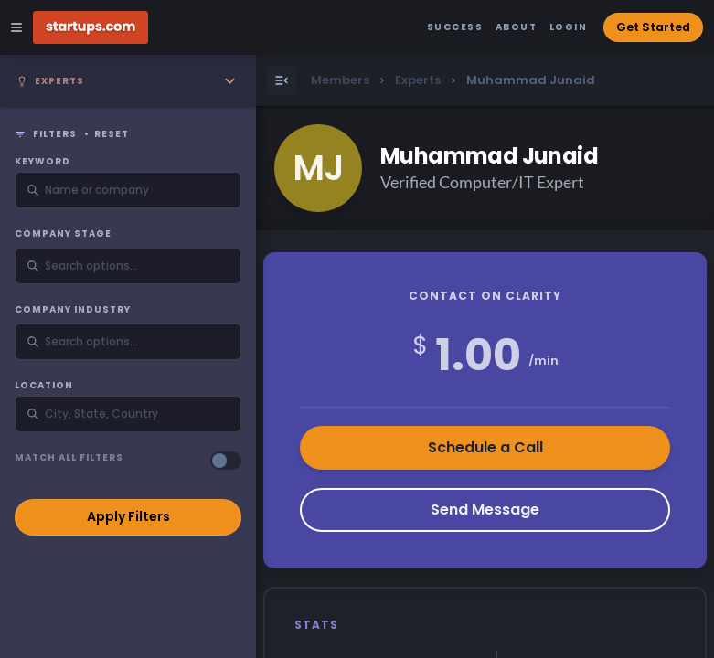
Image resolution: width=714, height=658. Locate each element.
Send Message (485, 509)
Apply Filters (128, 516)
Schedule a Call (485, 447)
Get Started (653, 27)
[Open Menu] (281, 80)
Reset (111, 134)
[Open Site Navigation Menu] (16, 27)
